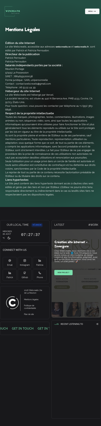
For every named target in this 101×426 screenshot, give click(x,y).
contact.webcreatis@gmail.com (33, 83)
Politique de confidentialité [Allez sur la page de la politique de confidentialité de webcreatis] (30, 306)
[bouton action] (11, 11)
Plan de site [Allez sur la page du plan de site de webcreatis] (29, 314)
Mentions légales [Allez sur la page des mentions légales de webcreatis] (31, 299)
